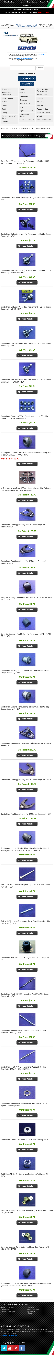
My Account (27, 5)
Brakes (4, 102)
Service (21, 2)
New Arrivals (27, 78)
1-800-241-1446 (20, 9)
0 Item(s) (39, 12)
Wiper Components (44, 120)
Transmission (42, 109)
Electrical (5, 122)
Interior (22, 107)
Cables (4, 105)
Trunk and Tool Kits (44, 113)
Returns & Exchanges (8, 1312)
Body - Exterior (7, 98)
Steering (40, 102)
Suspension (41, 105)
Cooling (4, 113)
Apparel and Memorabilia (6, 94)
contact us (41, 54)
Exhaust (22, 93)
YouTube (10, 1348)
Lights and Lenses (26, 111)
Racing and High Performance (42, 90)
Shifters (40, 98)
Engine (22, 89)
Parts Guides (32, 2)
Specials (27, 84)
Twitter (4, 1348)
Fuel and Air (24, 96)
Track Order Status (33, 1309)
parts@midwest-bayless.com (16, 12)
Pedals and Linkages (27, 120)
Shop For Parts (9, 2)
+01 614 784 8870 (33, 9)
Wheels (40, 116)
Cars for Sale (45, 2)
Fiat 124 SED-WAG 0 (12, 128)
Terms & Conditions (7, 1307)
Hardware (23, 100)
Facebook (22, 1348)
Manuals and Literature (24, 115)
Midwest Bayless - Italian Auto (27, 18)
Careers (29, 1314)
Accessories (6, 89)
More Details (27, 173)
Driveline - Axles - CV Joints (9, 117)
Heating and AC (25, 103)
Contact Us (30, 1307)
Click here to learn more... (10, 1335)
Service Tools (42, 95)
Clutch (4, 109)
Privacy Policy (5, 1309)
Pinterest (16, 1348)
